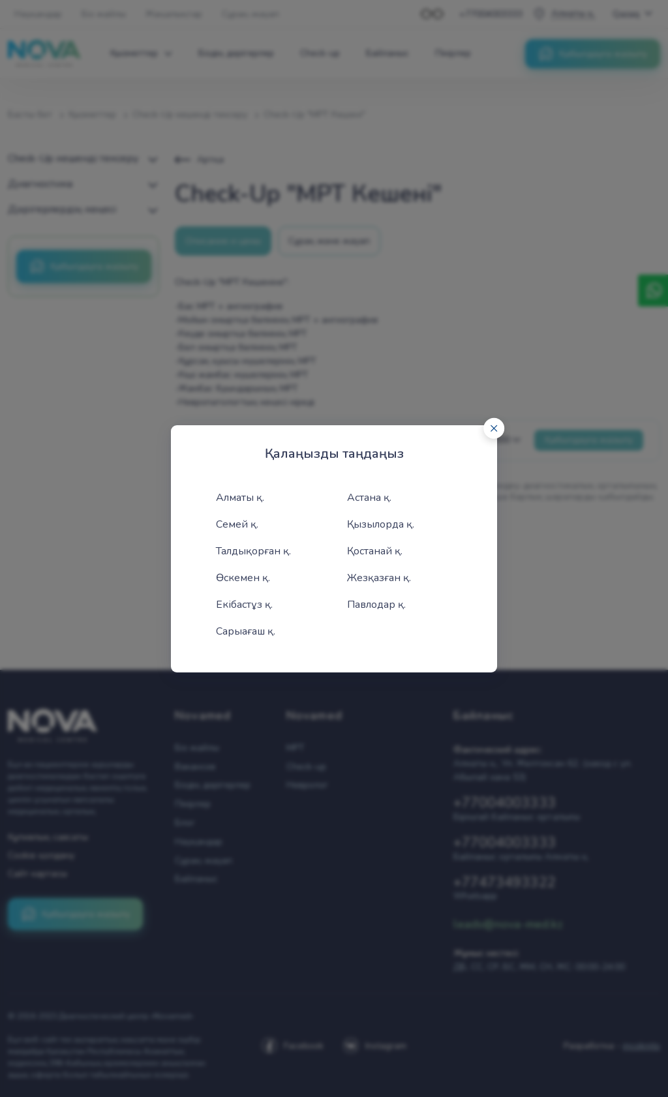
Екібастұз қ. (244, 604)
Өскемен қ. (243, 578)
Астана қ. (369, 497)
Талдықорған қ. (253, 551)
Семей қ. (237, 524)
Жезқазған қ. (379, 578)
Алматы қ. (240, 497)
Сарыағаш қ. (245, 631)
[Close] (493, 427)
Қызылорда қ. (380, 524)
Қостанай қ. (374, 551)
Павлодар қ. (376, 604)
